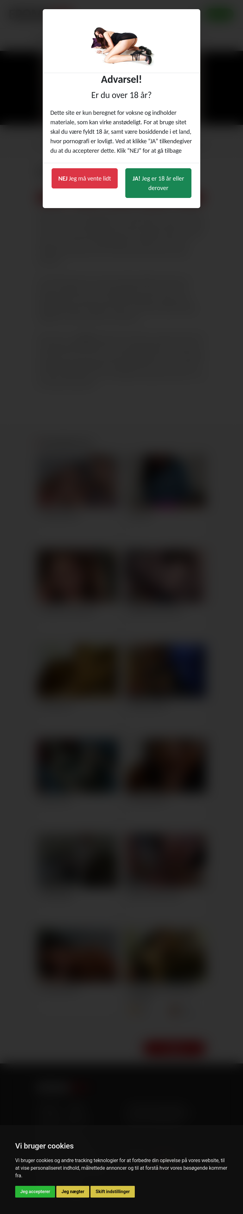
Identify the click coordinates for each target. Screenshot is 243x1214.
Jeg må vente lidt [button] (84, 178)
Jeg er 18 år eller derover (158, 183)
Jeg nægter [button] (72, 1191)
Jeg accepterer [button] (35, 1191)
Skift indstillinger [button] (113, 1191)
